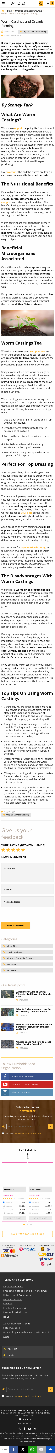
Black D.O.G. (9, 1189)
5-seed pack (9, 1206)
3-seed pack (9, 1202)
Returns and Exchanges (17, 1295)
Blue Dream (35, 1189)
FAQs (6, 1336)
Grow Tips (12, 946)
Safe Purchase (11, 1327)
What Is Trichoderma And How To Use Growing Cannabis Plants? (33, 1010)
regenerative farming (33, 547)
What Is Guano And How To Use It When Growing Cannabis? (33, 1043)
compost (6, 202)
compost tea (37, 351)
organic (18, 128)
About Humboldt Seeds (16, 1323)
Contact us (27, 1419)
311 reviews (19, 1198)
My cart (50, 3)
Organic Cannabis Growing (34, 31)
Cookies (7, 1303)
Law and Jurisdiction (15, 1312)
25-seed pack (9, 1213)
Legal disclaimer (13, 1286)
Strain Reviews (14, 952)
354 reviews (45, 1198)
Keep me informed (50, 1126)
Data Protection (12, 1299)
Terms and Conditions (18, 1279)
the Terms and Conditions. (28, 1133)
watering (12, 172)
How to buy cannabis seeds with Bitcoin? (27, 1332)
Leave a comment (13, 35)
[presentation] (23, 914)
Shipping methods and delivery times (25, 1290)
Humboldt (17, 3)
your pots (26, 512)
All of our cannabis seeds (27, 1234)
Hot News (12, 970)
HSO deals (12, 964)
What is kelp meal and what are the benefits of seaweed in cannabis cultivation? (34, 1026)
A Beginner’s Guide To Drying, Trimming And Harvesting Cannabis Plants (34, 994)
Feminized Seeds (8, 1195)
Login (11, 1355)
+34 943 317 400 (25, 1423)
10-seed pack (9, 1210)
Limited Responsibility (16, 1308)
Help (6, 1316)
